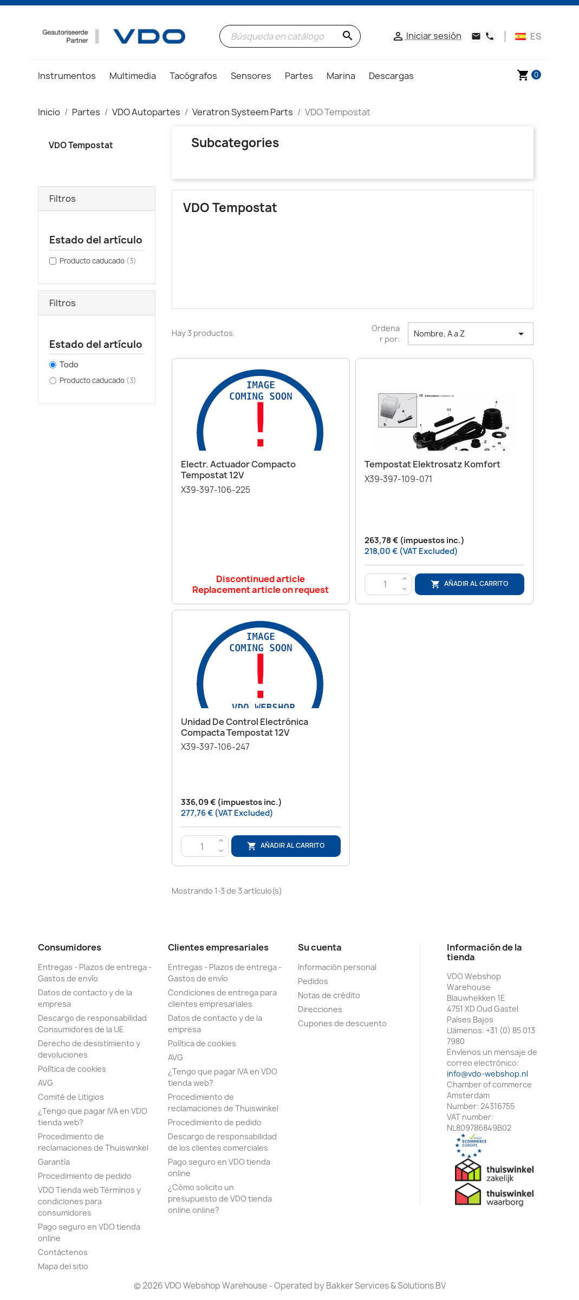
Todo (69, 364)
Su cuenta (320, 947)
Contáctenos (63, 1252)
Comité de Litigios (71, 1097)
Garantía (54, 1162)
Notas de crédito (329, 995)
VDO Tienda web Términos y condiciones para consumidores (89, 1201)
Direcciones (320, 1009)
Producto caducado (98, 261)
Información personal (337, 967)
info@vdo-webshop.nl (487, 1073)
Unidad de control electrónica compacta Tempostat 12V (244, 727)
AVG (45, 1083)
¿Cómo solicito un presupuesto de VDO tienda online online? (220, 1198)
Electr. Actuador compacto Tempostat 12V (238, 469)
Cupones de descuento (342, 1023)
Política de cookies (72, 1069)
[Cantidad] (385, 585)
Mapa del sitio (63, 1266)
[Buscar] (290, 36)
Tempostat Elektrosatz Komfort (432, 464)
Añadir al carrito (470, 584)
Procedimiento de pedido (85, 1176)
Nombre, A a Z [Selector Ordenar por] (471, 333)
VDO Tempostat (81, 145)
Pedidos (313, 981)
